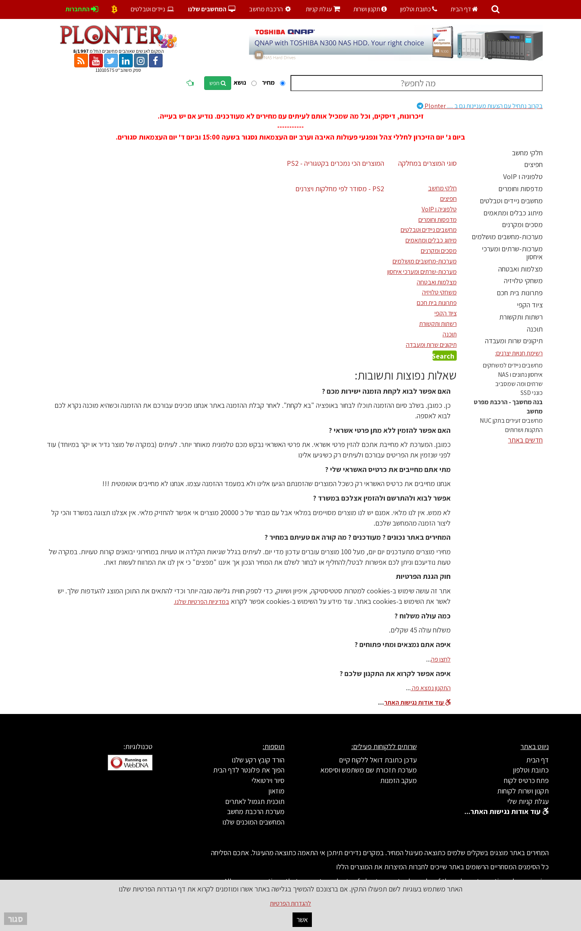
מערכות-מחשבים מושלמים (507, 236)
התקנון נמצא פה (431, 688)
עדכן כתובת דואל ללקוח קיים (378, 759)
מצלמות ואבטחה (520, 268)
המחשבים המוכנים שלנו (253, 822)
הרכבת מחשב (271, 9)
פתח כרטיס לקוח (526, 780)
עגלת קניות (323, 9)
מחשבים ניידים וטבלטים (511, 200)
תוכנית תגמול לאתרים (254, 801)
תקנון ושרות (370, 9)
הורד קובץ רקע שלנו (258, 759)
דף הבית (464, 9)
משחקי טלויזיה (523, 280)
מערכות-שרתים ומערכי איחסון (512, 252)
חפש (217, 83)
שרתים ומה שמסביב (519, 384)
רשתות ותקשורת (521, 316)
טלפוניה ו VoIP (523, 176)
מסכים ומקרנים (522, 224)
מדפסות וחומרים (520, 188)
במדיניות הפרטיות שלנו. (201, 601)
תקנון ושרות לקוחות (523, 790)
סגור (15, 918)
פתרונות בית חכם (520, 292)
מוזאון (276, 790)
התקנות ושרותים (524, 430)
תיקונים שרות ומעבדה (514, 340)
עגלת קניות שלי (528, 801)
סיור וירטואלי (267, 780)
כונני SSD (531, 392)
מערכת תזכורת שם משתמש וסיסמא (368, 769)
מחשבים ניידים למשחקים (513, 365)
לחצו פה (441, 659)
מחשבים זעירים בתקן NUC (511, 420)
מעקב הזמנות (398, 780)
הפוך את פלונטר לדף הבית (248, 769)
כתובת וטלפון (418, 9)
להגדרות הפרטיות (290, 903)
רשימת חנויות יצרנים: (519, 353)
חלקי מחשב (527, 152)
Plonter (480, 106)
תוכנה (535, 329)
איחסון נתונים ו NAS (520, 374)
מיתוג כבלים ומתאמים (513, 212)
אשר (302, 919)
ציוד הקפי (530, 304)
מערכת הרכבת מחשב (255, 811)
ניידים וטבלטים (153, 9)
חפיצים (533, 164)
